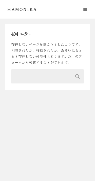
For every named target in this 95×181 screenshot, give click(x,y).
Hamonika (22, 9)
